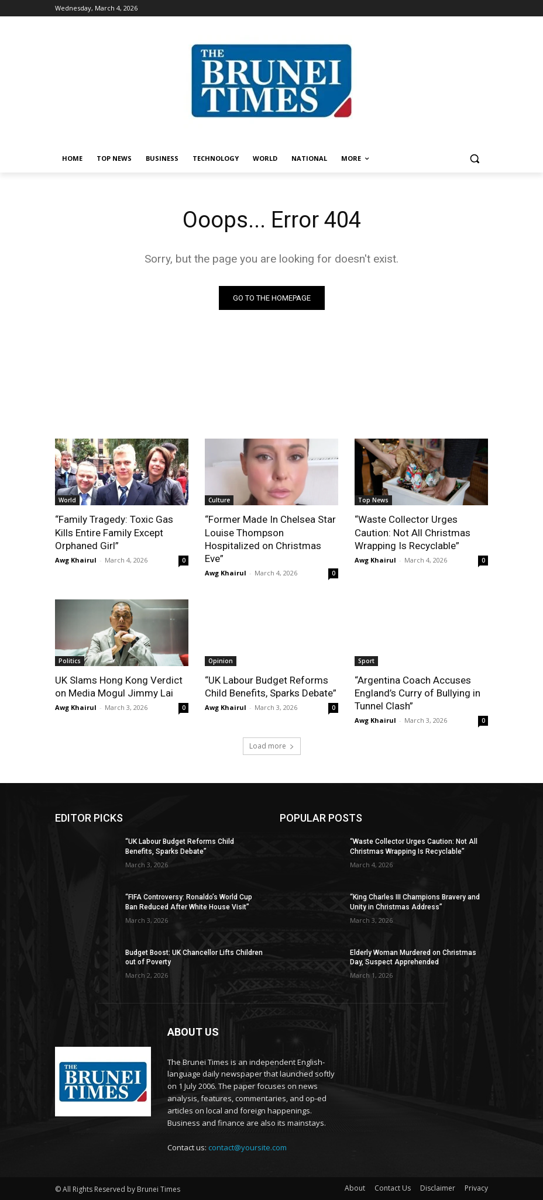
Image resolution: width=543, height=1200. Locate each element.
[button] (474, 159)
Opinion (220, 661)
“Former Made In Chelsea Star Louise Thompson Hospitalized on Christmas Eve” (270, 538)
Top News (373, 500)
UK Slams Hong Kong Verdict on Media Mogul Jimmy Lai (119, 686)
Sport (366, 661)
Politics (70, 661)
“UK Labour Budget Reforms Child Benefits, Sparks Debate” (270, 686)
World (67, 500)
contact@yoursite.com (247, 1147)
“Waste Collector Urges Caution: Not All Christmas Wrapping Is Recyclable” (412, 532)
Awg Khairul (76, 560)
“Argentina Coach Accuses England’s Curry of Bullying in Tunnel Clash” (417, 693)
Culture (219, 500)
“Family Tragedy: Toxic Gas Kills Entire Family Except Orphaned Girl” (114, 532)
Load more (271, 746)
